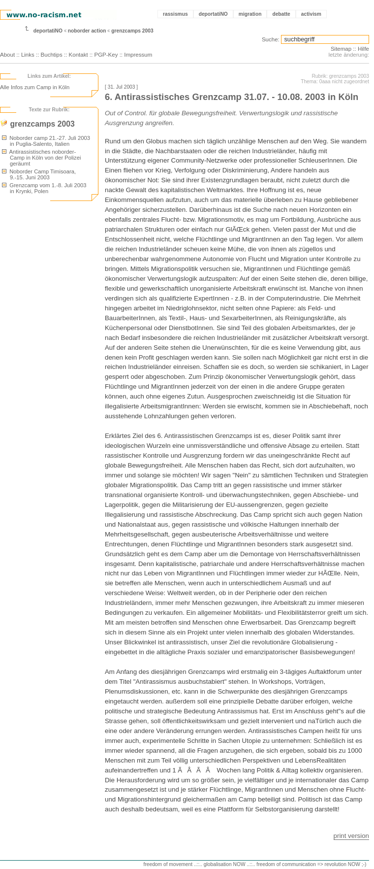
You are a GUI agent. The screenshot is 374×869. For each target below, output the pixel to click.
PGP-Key (106, 55)
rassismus (175, 14)
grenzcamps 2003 (132, 30)
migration (250, 14)
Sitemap (341, 49)
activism (311, 14)
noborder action (87, 30)
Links (27, 55)
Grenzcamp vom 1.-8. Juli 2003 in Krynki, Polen (44, 188)
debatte (281, 14)
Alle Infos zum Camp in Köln (34, 87)
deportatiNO (213, 14)
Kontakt (78, 55)
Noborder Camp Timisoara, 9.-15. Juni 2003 (39, 174)
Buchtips (51, 55)
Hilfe (363, 49)
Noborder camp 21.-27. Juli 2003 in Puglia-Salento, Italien (46, 141)
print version (351, 835)
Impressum (138, 55)
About (7, 55)
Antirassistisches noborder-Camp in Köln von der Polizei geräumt (41, 158)
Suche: (271, 39)
